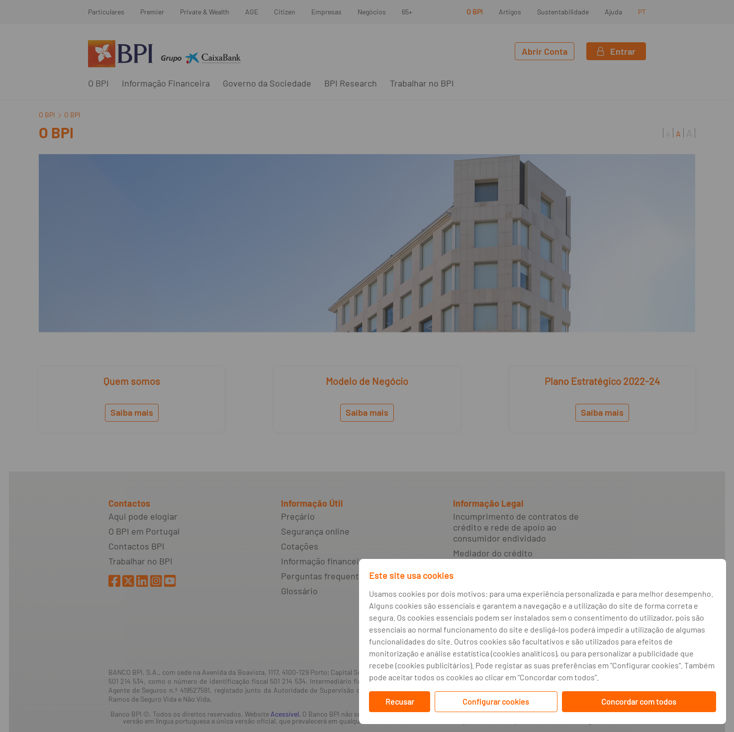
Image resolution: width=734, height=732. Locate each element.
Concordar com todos (638, 701)
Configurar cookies (495, 701)
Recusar (399, 701)
